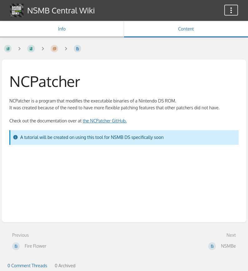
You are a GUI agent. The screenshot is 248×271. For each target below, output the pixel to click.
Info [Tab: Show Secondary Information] (62, 28)
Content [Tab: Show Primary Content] (186, 28)
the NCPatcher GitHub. (105, 120)
